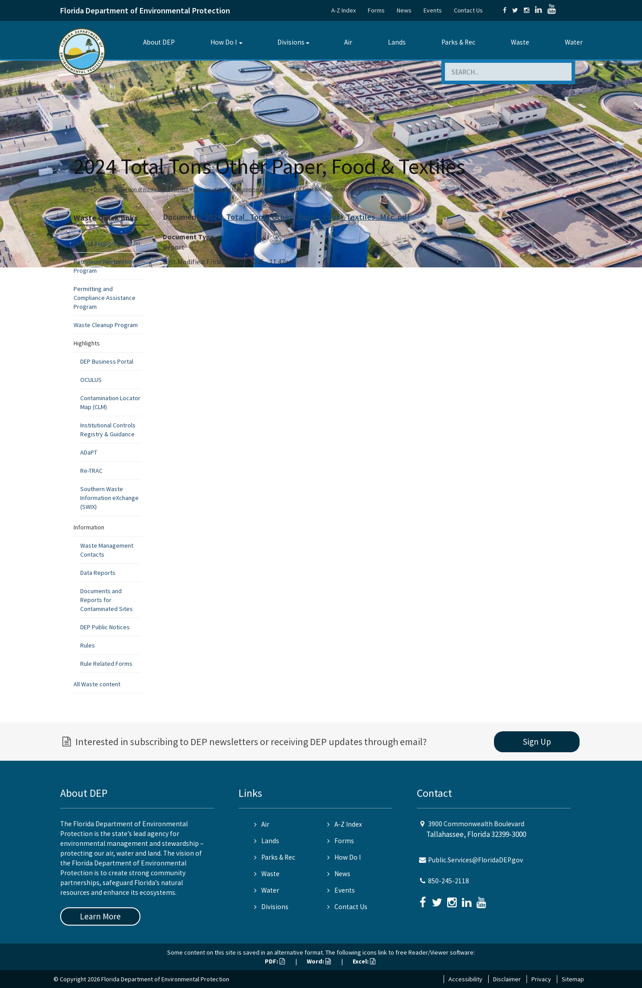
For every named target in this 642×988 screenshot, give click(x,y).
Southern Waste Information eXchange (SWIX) (109, 498)
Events (433, 10)
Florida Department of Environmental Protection (145, 10)
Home (82, 189)
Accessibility (465, 979)
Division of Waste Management (154, 189)
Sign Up (537, 741)
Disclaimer (507, 979)
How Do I (223, 42)
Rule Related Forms (106, 664)
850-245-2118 (448, 881)
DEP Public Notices (105, 627)
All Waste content (97, 684)
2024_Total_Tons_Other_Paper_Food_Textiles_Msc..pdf (307, 217)
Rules (87, 645)
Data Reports (97, 573)
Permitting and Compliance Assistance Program (105, 298)
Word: (319, 961)
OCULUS (91, 380)
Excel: (364, 961)
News (404, 10)
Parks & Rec (458, 42)
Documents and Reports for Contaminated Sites (106, 600)
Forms (376, 10)
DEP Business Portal (106, 361)
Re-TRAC (91, 471)
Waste (520, 42)
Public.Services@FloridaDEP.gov (475, 860)
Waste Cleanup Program (106, 325)
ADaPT (88, 452)
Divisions (291, 42)
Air (348, 42)
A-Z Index (343, 10)
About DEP (159, 42)
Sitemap (573, 979)
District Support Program (107, 243)
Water (574, 42)
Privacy (541, 979)
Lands (397, 42)
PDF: (275, 961)
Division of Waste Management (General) (239, 189)
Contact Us (468, 10)
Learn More (100, 916)
